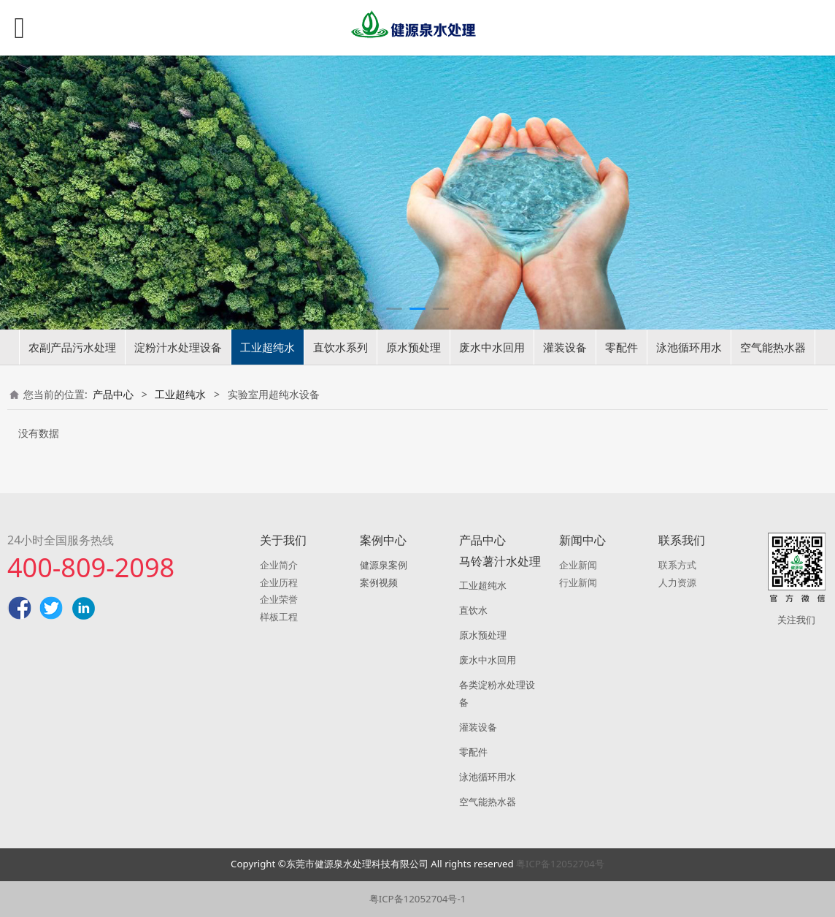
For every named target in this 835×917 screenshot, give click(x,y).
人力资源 (677, 582)
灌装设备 (565, 347)
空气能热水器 (773, 347)
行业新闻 (578, 582)
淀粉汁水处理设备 (178, 347)
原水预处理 (413, 347)
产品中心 (113, 394)
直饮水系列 (340, 347)
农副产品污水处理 (72, 347)
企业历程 (279, 582)
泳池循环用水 (689, 347)
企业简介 (279, 564)
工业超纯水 (267, 347)
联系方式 (677, 564)
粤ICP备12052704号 (560, 863)
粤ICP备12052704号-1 (417, 898)
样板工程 (279, 616)
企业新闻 (578, 564)
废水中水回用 (492, 347)
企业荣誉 (279, 599)
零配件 (621, 347)
